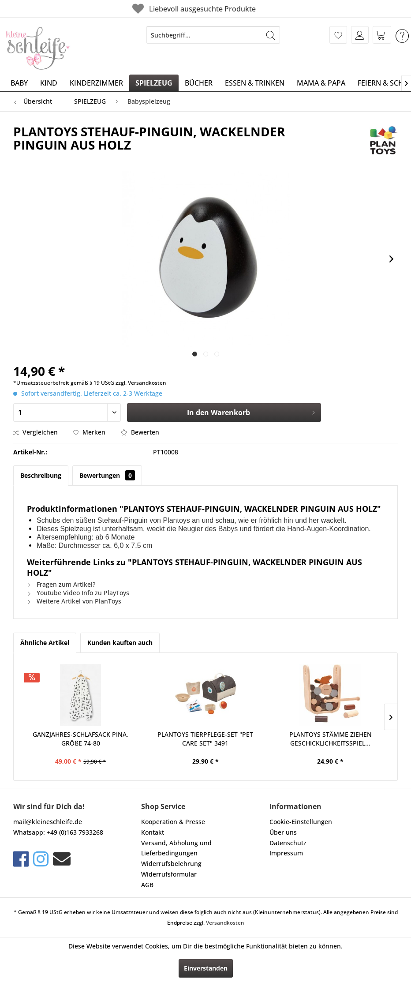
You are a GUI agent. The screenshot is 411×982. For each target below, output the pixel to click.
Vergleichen (35, 432)
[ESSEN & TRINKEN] (255, 83)
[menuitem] (213, 35)
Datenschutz (287, 843)
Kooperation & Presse (173, 821)
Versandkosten (225, 922)
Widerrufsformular (169, 874)
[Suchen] (271, 35)
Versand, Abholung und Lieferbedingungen (176, 848)
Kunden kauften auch (120, 642)
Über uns (283, 832)
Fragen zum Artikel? (61, 584)
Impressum (286, 853)
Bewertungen (107, 475)
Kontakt (152, 832)
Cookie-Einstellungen (300, 821)
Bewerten (140, 432)
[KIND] (49, 83)
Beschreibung (40, 475)
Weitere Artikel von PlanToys (74, 601)
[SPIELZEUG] (154, 83)
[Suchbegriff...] (213, 35)
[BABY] (19, 83)
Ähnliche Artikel (44, 642)
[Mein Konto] (360, 35)
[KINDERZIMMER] (96, 83)
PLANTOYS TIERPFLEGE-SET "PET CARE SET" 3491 (205, 738)
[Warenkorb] (382, 35)
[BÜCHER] (199, 83)
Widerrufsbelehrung (171, 863)
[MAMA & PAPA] (321, 83)
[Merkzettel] (338, 35)
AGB (147, 885)
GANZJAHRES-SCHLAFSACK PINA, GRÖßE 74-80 (80, 738)
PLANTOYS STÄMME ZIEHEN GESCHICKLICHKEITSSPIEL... (330, 738)
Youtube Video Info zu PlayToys (78, 592)
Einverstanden (206, 968)
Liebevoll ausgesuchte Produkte (193, 8)
